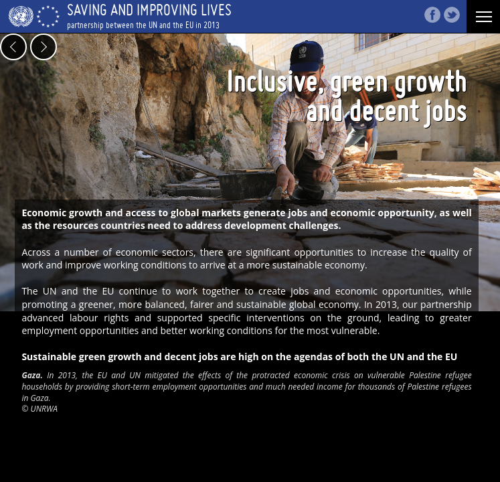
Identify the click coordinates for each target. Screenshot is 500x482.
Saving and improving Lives (250, 16)
